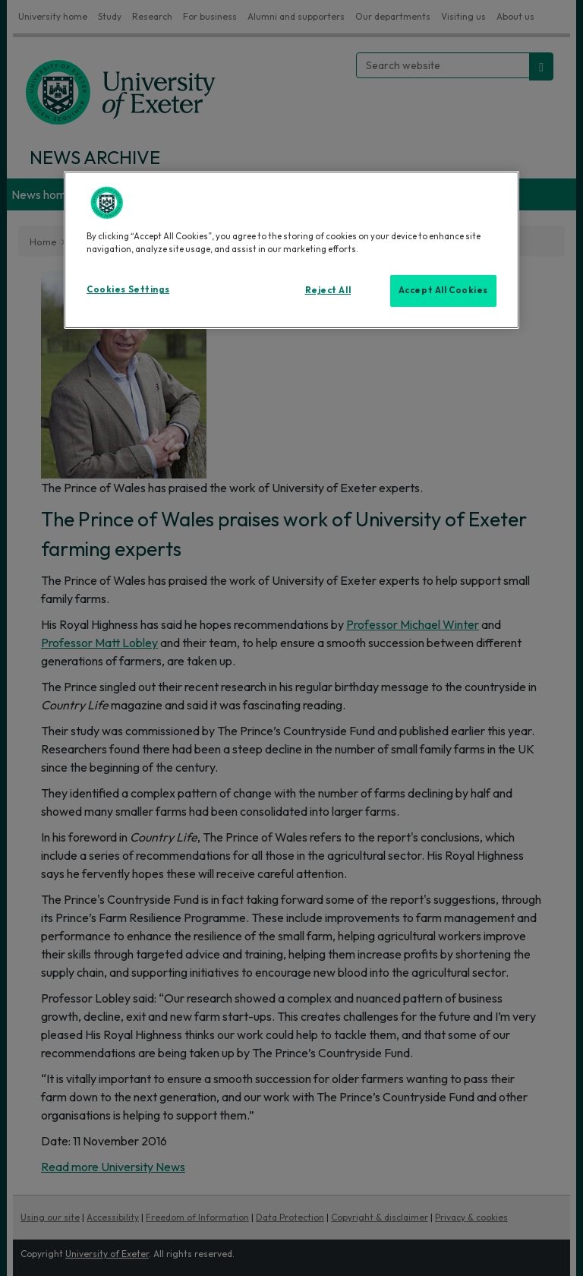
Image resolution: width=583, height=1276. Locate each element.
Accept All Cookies (443, 290)
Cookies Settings (128, 289)
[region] (291, 250)
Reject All (328, 290)
